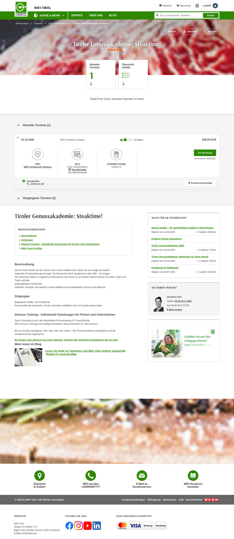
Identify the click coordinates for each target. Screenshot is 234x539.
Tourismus (38, 23)
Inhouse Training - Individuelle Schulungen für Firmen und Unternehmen (60, 243)
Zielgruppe (27, 239)
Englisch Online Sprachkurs (166, 238)
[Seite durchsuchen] (186, 15)
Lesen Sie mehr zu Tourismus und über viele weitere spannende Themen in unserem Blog (86, 351)
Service (77, 15)
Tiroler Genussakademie (58, 23)
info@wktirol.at (29, 532)
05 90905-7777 (30, 526)
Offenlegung (154, 499)
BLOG (113, 15)
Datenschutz (169, 499)
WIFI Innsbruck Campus (38, 166)
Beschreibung (28, 235)
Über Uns (96, 15)
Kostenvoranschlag (200, 182)
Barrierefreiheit (194, 499)
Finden (210, 15)
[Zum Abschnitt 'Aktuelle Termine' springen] (100, 74)
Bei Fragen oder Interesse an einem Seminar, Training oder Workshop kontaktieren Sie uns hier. (66, 339)
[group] (117, 50)
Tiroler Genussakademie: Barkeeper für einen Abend (179, 256)
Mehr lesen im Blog (31, 247)
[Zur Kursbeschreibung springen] (133, 74)
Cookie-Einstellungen (133, 499)
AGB (181, 499)
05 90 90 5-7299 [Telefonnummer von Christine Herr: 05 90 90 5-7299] (183, 300)
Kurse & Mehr (47, 15)
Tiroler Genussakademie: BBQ (167, 245)
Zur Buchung (207, 152)
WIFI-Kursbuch (22, 23)
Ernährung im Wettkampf (164, 267)
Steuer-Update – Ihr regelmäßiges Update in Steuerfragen (182, 227)
